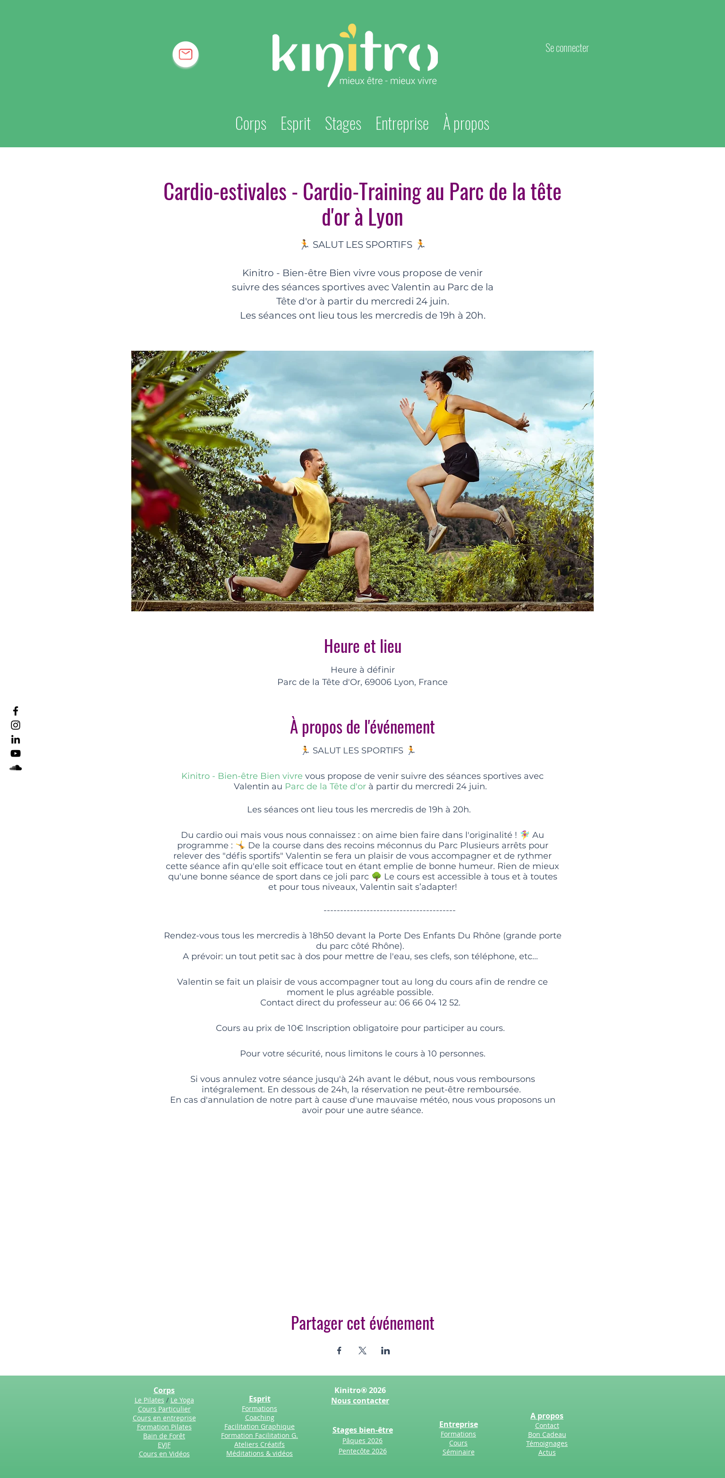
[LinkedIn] (15, 739)
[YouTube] (15, 753)
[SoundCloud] (15, 767)
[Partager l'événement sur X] (362, 1350)
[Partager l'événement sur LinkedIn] (385, 1350)
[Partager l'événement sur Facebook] (339, 1350)
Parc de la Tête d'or (325, 786)
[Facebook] (15, 711)
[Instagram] (15, 725)
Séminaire (459, 1451)
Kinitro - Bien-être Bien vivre (242, 776)
